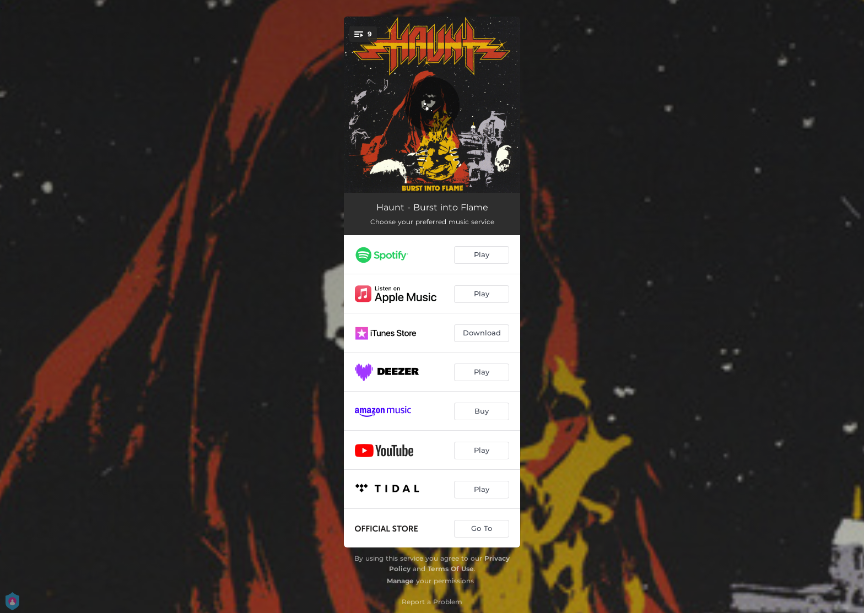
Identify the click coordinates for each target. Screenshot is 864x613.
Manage (400, 581)
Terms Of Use (451, 569)
